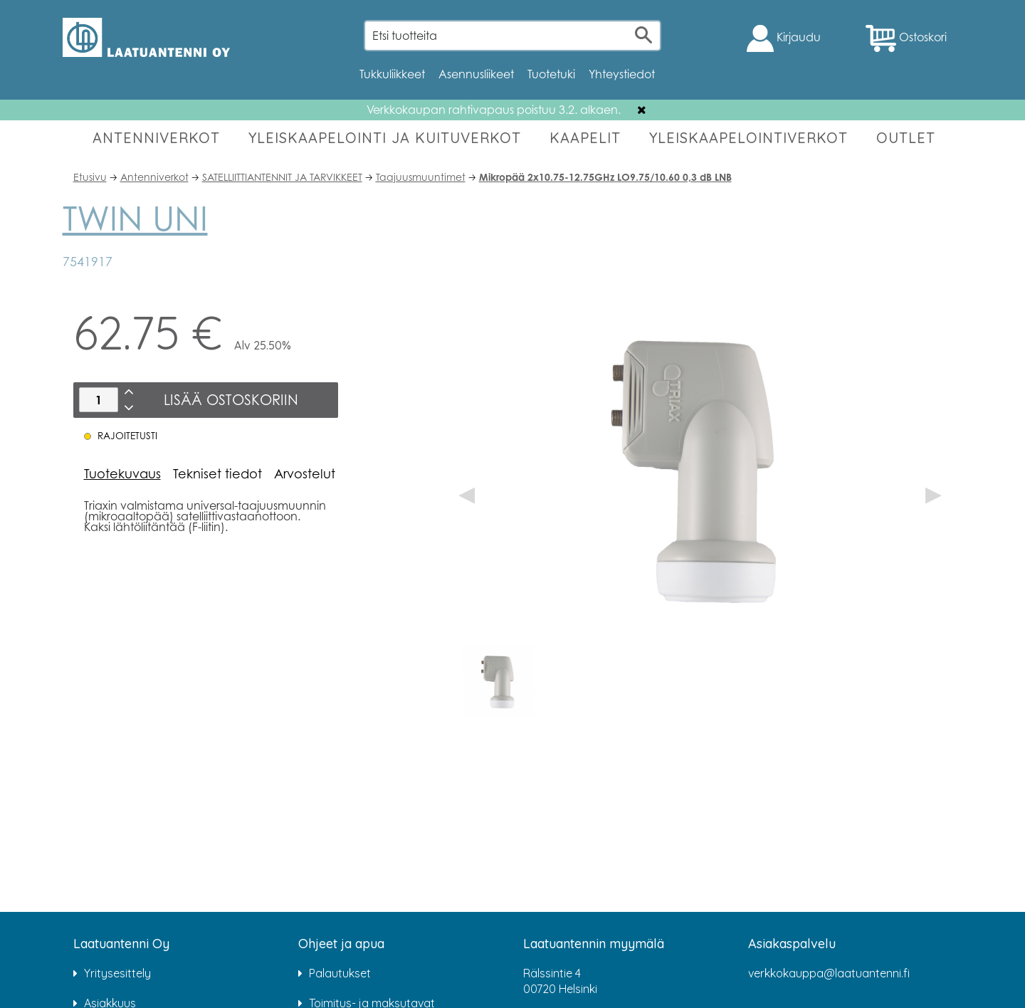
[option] (499, 681)
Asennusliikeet (476, 74)
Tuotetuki (551, 74)
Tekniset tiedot (217, 473)
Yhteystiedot (622, 74)
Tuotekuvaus (122, 473)
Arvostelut (304, 473)
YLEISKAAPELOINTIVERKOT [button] (748, 138)
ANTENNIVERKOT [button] (156, 138)
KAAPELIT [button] (585, 138)
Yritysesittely (117, 973)
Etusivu (90, 177)
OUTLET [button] (905, 138)
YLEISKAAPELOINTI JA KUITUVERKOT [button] (384, 138)
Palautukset (340, 973)
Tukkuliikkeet (392, 74)
